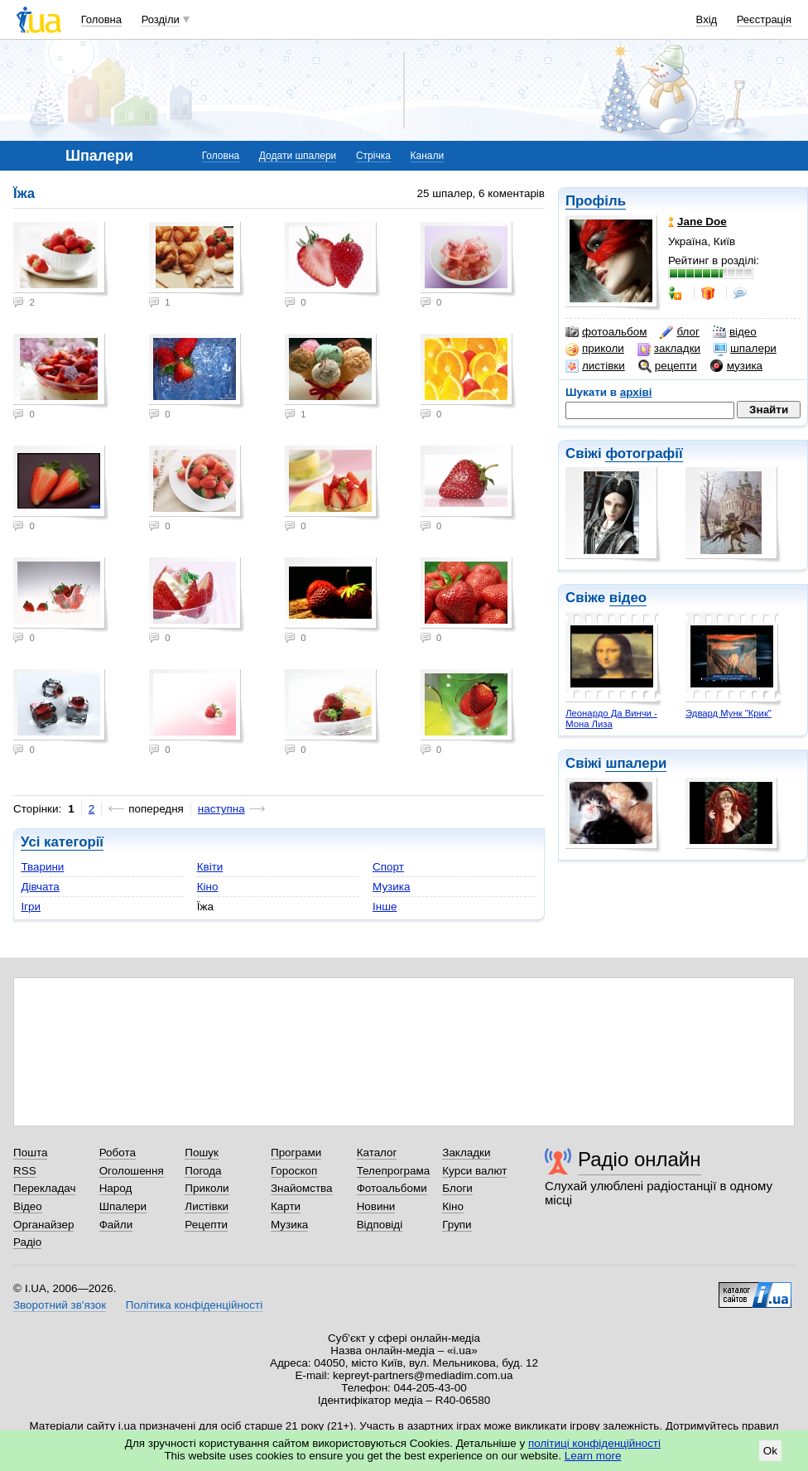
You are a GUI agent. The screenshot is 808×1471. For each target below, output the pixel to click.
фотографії (643, 453)
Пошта (30, 1152)
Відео (27, 1206)
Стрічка (373, 156)
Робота (117, 1152)
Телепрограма (393, 1171)
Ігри (31, 906)
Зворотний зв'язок (59, 1305)
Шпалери (123, 1206)
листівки (595, 366)
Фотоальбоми (392, 1188)
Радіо (27, 1242)
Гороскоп (294, 1171)
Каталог (377, 1152)
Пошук (202, 1152)
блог (679, 332)
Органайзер (43, 1224)
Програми (296, 1152)
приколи (594, 348)
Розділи (161, 19)
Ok (770, 1450)
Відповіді (380, 1224)
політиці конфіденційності (594, 1443)
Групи (456, 1224)
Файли (116, 1224)
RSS (24, 1171)
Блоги (457, 1188)
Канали (428, 156)
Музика (391, 886)
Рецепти (206, 1224)
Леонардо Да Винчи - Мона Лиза (611, 718)
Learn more (593, 1455)
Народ (115, 1188)
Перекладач (44, 1188)
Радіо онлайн (639, 1159)
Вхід (707, 19)
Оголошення (131, 1171)
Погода (203, 1171)
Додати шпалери (297, 156)
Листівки (206, 1206)
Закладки (466, 1152)
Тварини (42, 867)
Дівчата (40, 886)
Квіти (210, 867)
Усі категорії (62, 842)
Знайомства (302, 1188)
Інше (385, 906)
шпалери (745, 348)
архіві (636, 392)
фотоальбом (606, 332)
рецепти (667, 366)
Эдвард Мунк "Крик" (728, 713)
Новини (376, 1206)
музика (736, 366)
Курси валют (474, 1171)
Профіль (595, 201)
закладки (668, 348)
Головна (101, 19)
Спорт (388, 867)
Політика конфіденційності (194, 1305)
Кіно (208, 886)
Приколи (206, 1188)
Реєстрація (764, 19)
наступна (221, 809)
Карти (286, 1206)
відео (735, 332)
